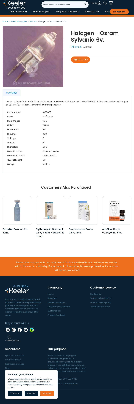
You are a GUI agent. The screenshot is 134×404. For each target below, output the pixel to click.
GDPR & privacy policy (100, 302)
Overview (11, 92)
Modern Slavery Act (57, 302)
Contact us (95, 294)
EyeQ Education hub (14, 355)
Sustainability (54, 310)
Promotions (119, 11)
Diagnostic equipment (67, 11)
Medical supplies (41, 11)
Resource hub (92, 11)
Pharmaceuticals (18, 11)
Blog (7, 368)
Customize (15, 393)
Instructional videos (14, 363)
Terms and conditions (100, 298)
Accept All (47, 393)
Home (51, 294)
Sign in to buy (81, 59)
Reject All (31, 393)
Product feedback (56, 315)
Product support (13, 359)
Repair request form (100, 306)
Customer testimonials (59, 306)
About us (52, 298)
